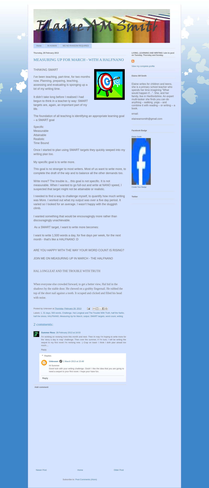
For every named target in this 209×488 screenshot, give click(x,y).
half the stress (40, 316)
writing (120, 316)
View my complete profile (143, 66)
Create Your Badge (139, 187)
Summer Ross (48, 332)
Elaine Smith (137, 137)
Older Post (119, 470)
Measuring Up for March (71, 316)
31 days (46, 313)
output (86, 316)
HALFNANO (53, 316)
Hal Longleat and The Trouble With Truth (91, 313)
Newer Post (41, 470)
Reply (43, 349)
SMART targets (97, 316)
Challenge (67, 313)
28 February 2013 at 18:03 (68, 332)
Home (38, 46)
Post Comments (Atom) (86, 479)
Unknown (53, 361)
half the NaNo (117, 313)
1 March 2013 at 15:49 (73, 361)
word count (111, 316)
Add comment (42, 387)
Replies (47, 356)
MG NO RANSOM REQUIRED (76, 46)
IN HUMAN (52, 46)
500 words (56, 313)
